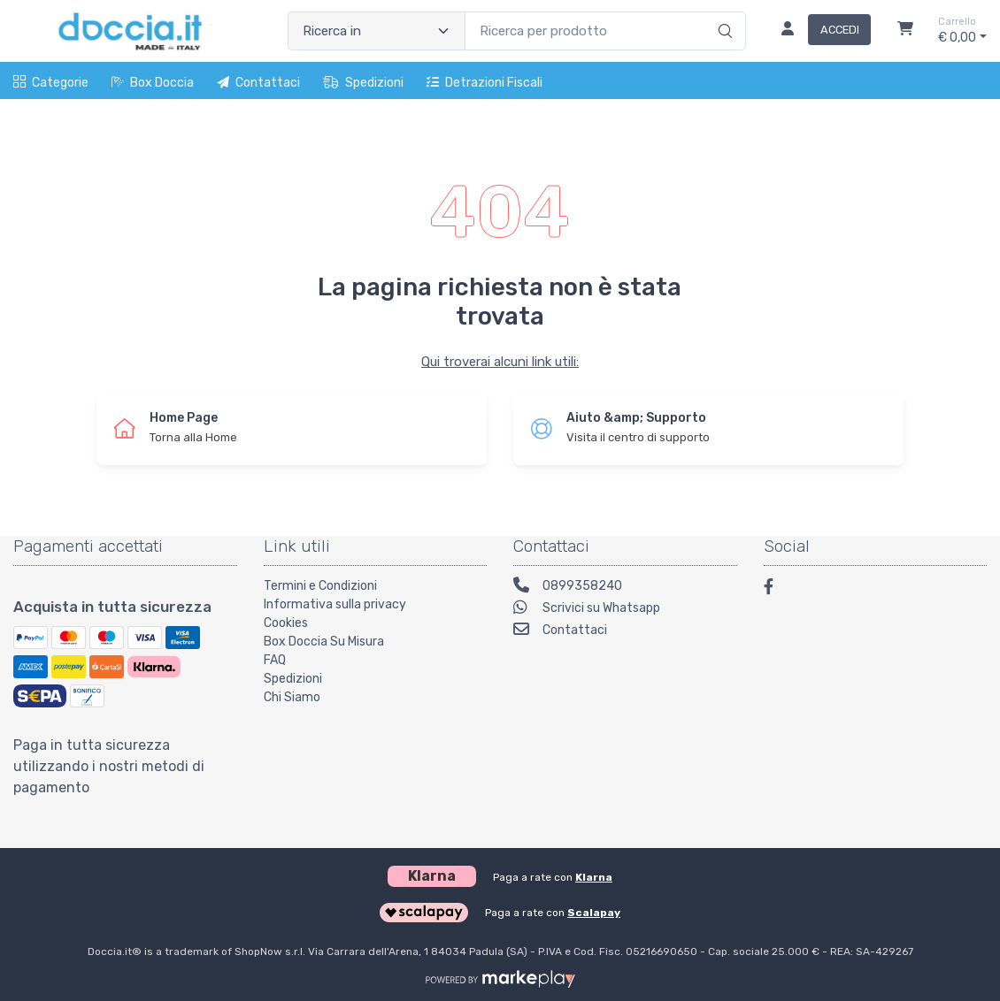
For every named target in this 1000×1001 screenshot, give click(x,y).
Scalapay (593, 912)
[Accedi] (819, 31)
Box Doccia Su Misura (324, 641)
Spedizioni (363, 82)
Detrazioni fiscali (484, 82)
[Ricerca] (722, 12)
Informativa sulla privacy (335, 604)
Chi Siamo (292, 697)
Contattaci (258, 82)
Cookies (286, 622)
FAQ (275, 660)
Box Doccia (153, 82)
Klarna (593, 877)
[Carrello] (905, 31)
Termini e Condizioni (320, 585)
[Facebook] (777, 589)
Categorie (50, 82)
